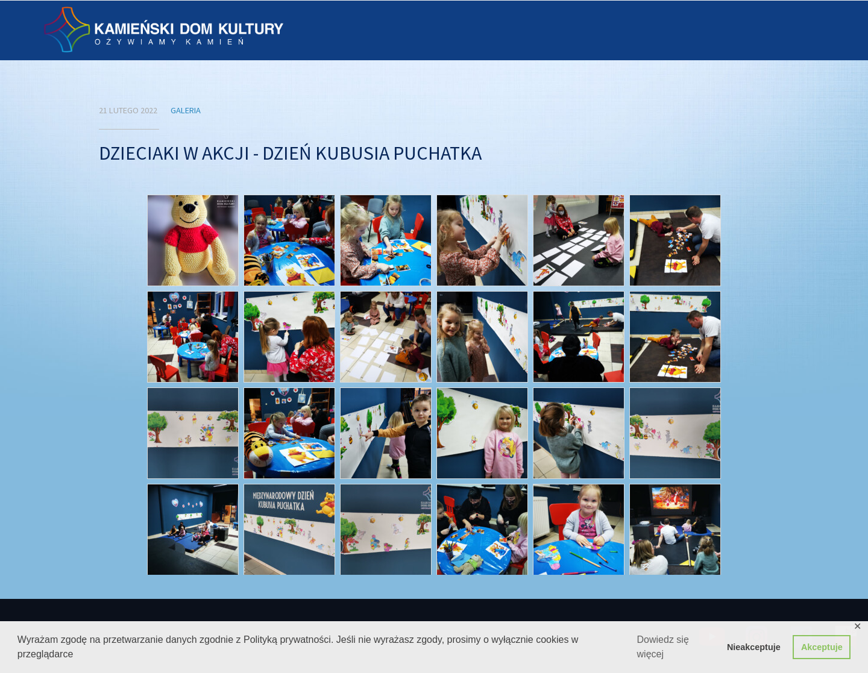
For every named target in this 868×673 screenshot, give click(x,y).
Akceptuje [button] (822, 647)
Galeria (186, 110)
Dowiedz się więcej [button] (663, 646)
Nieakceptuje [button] (754, 647)
